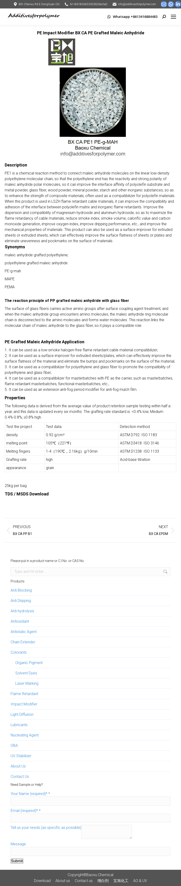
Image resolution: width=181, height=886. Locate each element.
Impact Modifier (24, 704)
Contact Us (20, 776)
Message (18, 844)
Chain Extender (23, 642)
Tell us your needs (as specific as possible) (46, 827)
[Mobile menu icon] (173, 17)
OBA (14, 745)
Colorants (19, 652)
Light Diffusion (22, 714)
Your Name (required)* (30, 793)
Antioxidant (20, 621)
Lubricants (19, 725)
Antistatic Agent (24, 631)
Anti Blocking (21, 590)
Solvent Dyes (26, 673)
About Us (18, 766)
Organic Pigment (29, 663)
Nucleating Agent (25, 735)
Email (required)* (26, 810)
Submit (17, 861)
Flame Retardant (24, 694)
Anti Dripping (21, 600)
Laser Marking (26, 683)
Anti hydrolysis (22, 611)
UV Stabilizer (21, 756)
